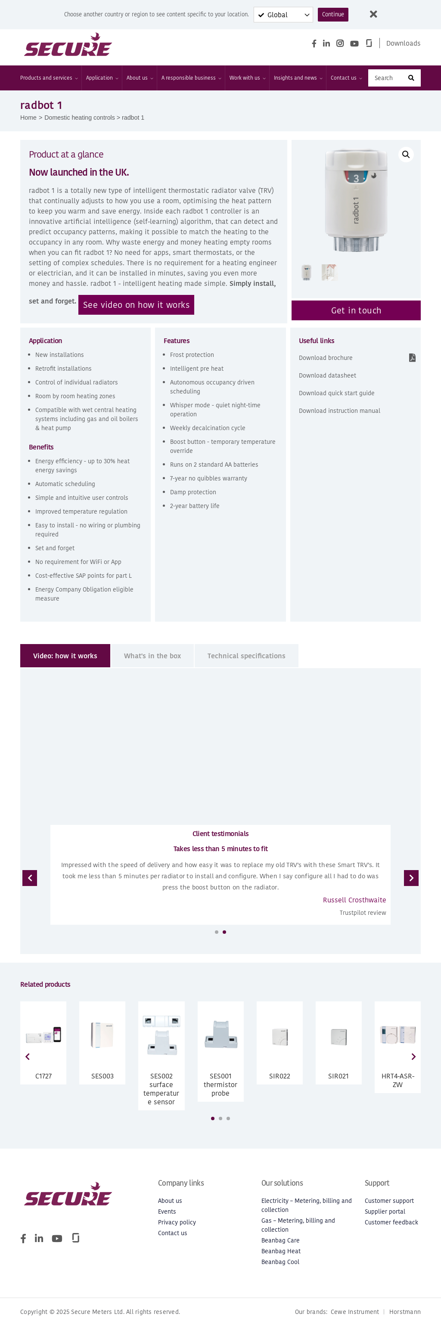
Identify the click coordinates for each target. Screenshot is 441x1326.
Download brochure (326, 357)
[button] (406, 154)
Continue (333, 14)
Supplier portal (385, 1211)
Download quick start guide (337, 393)
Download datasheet (327, 375)
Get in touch (356, 310)
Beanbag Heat (281, 1251)
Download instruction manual (339, 410)
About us (139, 78)
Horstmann (405, 1312)
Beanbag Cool (280, 1262)
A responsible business (190, 78)
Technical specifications (247, 656)
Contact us (346, 78)
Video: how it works (65, 656)
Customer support (389, 1200)
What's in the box (152, 656)
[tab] (65, 655)
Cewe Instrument (355, 1312)
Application (102, 78)
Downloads (403, 43)
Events (167, 1211)
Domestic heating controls (79, 117)
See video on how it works (136, 304)
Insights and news (298, 78)
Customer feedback (391, 1222)
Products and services (48, 78)
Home (28, 117)
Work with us (247, 78)
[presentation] (29, 878)
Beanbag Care (280, 1240)
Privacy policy (177, 1222)
